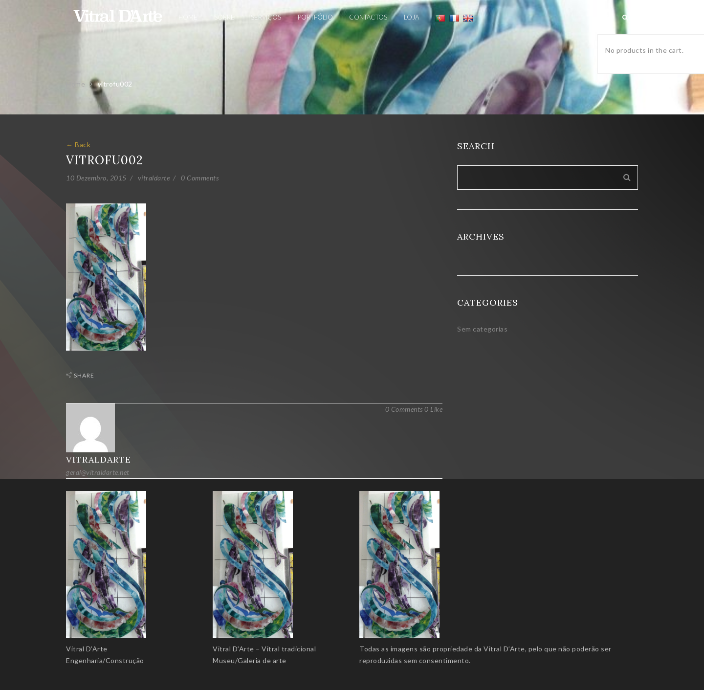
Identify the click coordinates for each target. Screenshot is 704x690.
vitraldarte (154, 178)
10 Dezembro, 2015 (96, 178)
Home (75, 84)
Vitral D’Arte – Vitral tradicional (264, 649)
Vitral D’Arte (87, 649)
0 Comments (200, 178)
